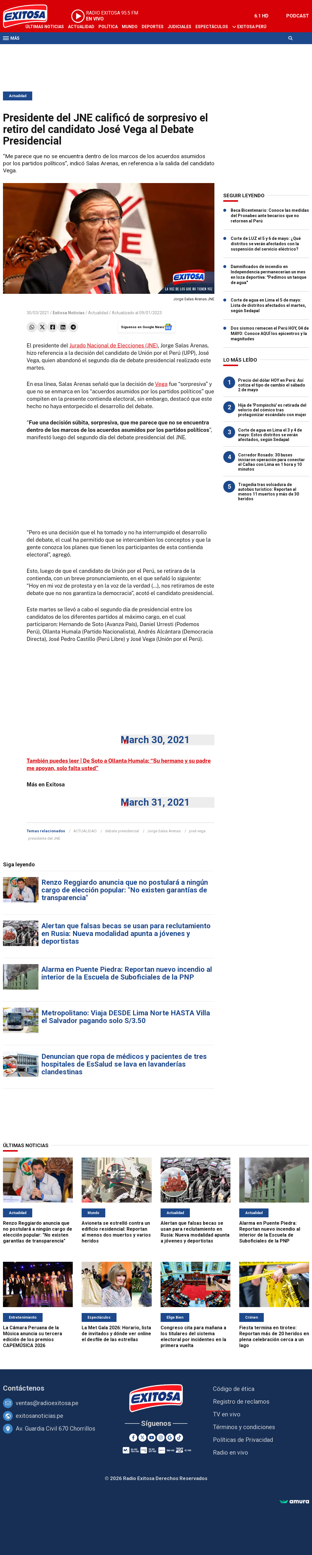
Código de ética (233, 1388)
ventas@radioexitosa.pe (47, 1403)
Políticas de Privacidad (243, 1439)
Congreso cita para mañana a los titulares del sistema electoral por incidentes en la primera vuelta (193, 1336)
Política (108, 26)
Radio (59, 49)
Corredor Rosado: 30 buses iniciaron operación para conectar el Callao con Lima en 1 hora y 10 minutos (271, 462)
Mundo (130, 26)
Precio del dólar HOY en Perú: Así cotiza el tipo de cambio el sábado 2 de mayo (271, 385)
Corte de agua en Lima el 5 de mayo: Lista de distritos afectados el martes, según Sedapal (268, 305)
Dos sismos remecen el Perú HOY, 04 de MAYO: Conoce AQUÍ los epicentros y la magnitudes (270, 333)
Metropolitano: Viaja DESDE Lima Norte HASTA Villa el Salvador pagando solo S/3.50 (125, 1017)
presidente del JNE (44, 838)
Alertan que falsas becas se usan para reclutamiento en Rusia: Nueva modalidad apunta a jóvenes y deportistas (126, 933)
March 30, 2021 (155, 740)
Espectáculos (211, 26)
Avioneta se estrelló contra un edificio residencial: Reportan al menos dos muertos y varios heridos (116, 1232)
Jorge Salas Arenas (164, 831)
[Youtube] (152, 1438)
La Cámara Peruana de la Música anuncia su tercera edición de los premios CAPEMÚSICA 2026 (32, 1336)
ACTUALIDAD (85, 831)
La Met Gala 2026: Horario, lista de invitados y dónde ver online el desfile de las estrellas (116, 1333)
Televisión (37, 49)
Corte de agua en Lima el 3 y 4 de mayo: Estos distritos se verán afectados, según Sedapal (270, 435)
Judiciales (179, 26)
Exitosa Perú (251, 26)
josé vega (197, 831)
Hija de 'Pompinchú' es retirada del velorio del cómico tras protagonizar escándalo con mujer (272, 410)
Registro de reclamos (241, 1401)
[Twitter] (142, 1438)
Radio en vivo (230, 1452)
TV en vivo (226, 1414)
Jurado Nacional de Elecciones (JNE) (113, 345)
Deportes (153, 26)
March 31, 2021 (155, 802)
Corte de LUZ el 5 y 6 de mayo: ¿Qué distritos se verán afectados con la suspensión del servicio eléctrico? (266, 243)
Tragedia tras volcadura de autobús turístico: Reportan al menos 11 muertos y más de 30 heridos (268, 491)
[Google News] (170, 1438)
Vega (161, 384)
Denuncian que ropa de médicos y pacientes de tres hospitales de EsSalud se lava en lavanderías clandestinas (124, 1064)
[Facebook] (133, 1438)
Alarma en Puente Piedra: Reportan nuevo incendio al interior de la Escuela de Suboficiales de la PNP (126, 973)
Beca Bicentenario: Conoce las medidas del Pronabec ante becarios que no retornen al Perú (270, 215)
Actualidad (81, 26)
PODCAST (297, 16)
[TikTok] (179, 1438)
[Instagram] (161, 1438)
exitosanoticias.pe (39, 1415)
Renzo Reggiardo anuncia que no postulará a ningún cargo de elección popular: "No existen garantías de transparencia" (124, 890)
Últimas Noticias (44, 26)
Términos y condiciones (244, 1427)
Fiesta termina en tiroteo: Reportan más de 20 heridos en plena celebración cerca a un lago (274, 1336)
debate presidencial (122, 831)
